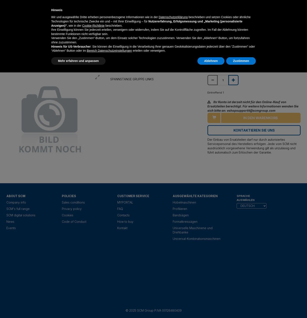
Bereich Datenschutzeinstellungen (109, 50)
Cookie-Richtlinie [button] (93, 25)
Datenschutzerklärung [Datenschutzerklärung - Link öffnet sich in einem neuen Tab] (173, 17)
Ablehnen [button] (211, 61)
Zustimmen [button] (241, 61)
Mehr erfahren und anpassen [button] (78, 61)
